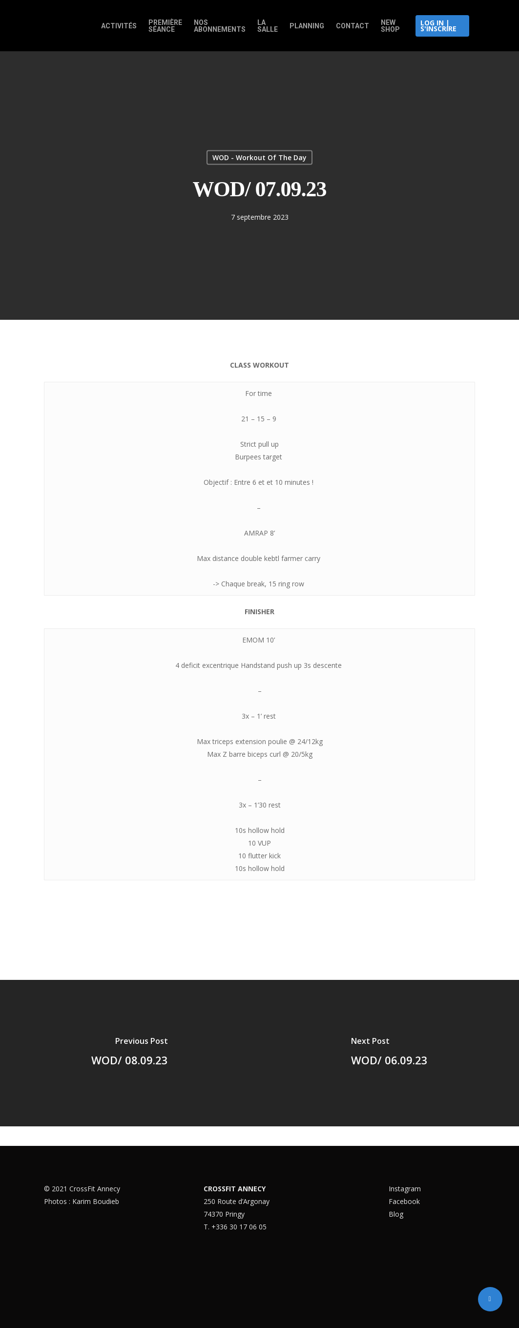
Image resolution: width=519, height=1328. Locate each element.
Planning (307, 25)
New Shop (390, 26)
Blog (396, 1214)
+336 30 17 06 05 (239, 1226)
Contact (352, 25)
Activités (119, 25)
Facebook (404, 1201)
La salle (267, 26)
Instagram (405, 1188)
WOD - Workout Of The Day (259, 157)
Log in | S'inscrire (438, 25)
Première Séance (165, 26)
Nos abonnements (220, 26)
